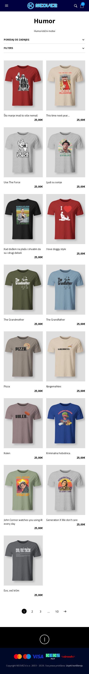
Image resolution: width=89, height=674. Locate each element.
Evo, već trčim (11, 590)
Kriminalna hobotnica (58, 453)
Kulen (7, 453)
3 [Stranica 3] (40, 611)
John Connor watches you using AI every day (23, 522)
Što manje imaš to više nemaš (21, 115)
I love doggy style (56, 249)
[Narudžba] (44, 39)
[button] (7, 5)
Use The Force (12, 182)
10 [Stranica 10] (57, 611)
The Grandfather (55, 319)
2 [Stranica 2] (32, 611)
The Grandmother (14, 319)
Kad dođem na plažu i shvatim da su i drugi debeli (22, 251)
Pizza (7, 386)
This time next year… (58, 115)
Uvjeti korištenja (74, 665)
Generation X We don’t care (62, 520)
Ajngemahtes (53, 386)
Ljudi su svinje (54, 182)
